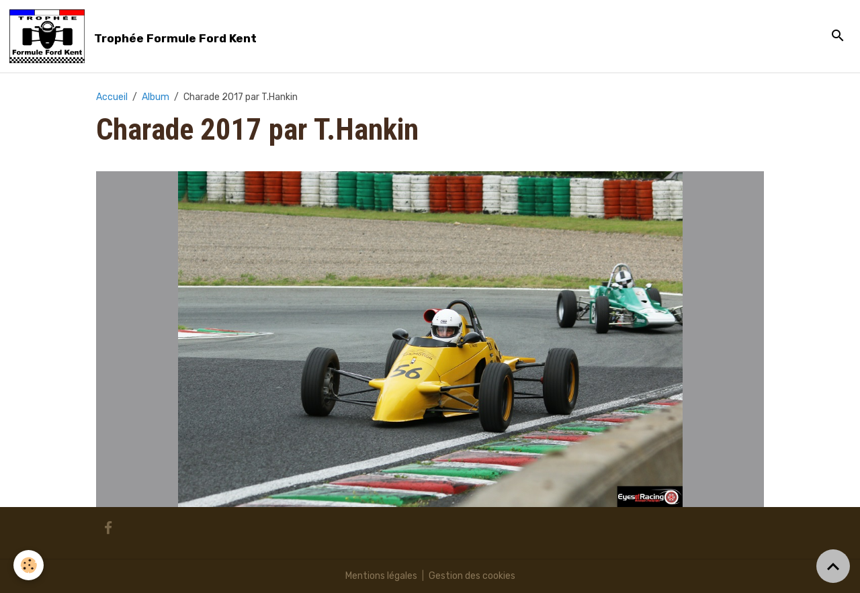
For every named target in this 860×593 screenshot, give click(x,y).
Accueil (112, 97)
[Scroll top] (833, 566)
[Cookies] (28, 565)
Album (155, 97)
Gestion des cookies (472, 576)
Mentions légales (381, 576)
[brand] (135, 36)
